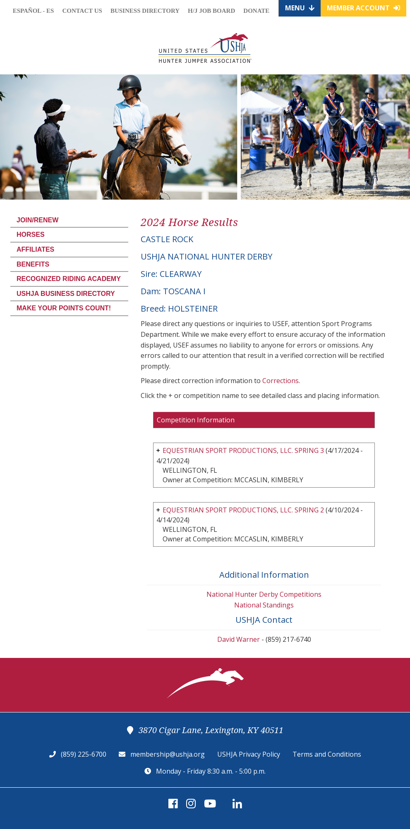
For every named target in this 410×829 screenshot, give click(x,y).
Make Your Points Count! (64, 308)
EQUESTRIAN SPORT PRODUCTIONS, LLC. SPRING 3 (243, 450)
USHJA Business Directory (66, 293)
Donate (256, 10)
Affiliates (35, 249)
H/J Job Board (211, 10)
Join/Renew (37, 220)
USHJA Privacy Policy (248, 754)
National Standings (264, 605)
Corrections (280, 380)
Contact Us (82, 10)
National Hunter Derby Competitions (263, 594)
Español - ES (33, 10)
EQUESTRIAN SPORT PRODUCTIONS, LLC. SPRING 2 (243, 510)
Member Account (363, 7)
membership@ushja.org (167, 754)
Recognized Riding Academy (69, 278)
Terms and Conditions (327, 754)
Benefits (33, 264)
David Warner (238, 639)
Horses (31, 234)
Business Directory (145, 10)
